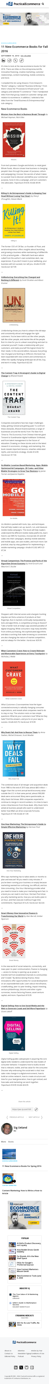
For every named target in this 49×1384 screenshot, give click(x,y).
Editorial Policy (10, 1356)
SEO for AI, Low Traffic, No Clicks (24, 1324)
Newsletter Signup (24, 1353)
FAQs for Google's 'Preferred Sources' (21, 1264)
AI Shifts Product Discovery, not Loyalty (25, 1244)
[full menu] (7, 4)
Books (11, 1141)
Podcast (21, 1356)
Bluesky (28, 1367)
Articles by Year (36, 1351)
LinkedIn (17, 1367)
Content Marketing (9, 1185)
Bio (15, 1131)
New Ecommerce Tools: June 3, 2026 (25, 1277)
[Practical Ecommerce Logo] (24, 4)
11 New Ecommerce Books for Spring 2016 (21, 1166)
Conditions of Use (37, 1353)
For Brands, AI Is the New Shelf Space (24, 1257)
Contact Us (9, 1353)
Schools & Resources (8, 43)
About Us (8, 1351)
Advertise (21, 1351)
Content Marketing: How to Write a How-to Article (22, 1192)
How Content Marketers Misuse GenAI (23, 1270)
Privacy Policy (36, 1356)
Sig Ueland (26, 56)
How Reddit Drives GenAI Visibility (24, 1251)
